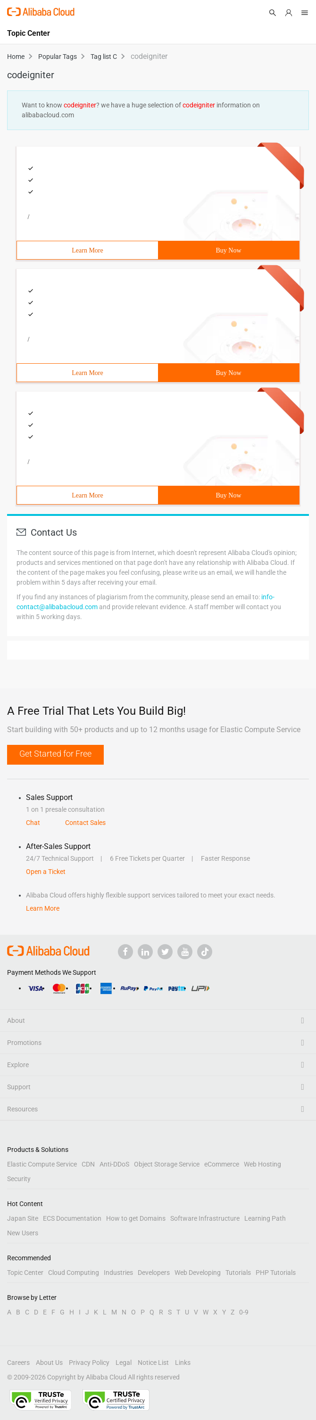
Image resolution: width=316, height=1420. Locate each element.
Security (19, 1179)
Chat (33, 822)
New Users (22, 1233)
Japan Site (22, 1218)
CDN (88, 1164)
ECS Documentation (72, 1218)
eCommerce (221, 1164)
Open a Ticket (46, 871)
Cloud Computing (73, 1272)
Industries (118, 1272)
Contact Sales (85, 822)
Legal (124, 1362)
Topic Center (25, 1272)
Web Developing (198, 1272)
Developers (154, 1272)
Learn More (87, 250)
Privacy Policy (89, 1362)
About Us (49, 1362)
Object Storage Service (167, 1164)
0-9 (244, 1312)
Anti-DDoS (114, 1164)
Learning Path (265, 1218)
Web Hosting (262, 1164)
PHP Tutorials (276, 1272)
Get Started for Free (55, 754)
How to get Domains (136, 1218)
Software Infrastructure (205, 1218)
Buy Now (228, 250)
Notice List (153, 1362)
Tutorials (238, 1272)
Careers (18, 1362)
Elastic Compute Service (42, 1164)
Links (183, 1362)
